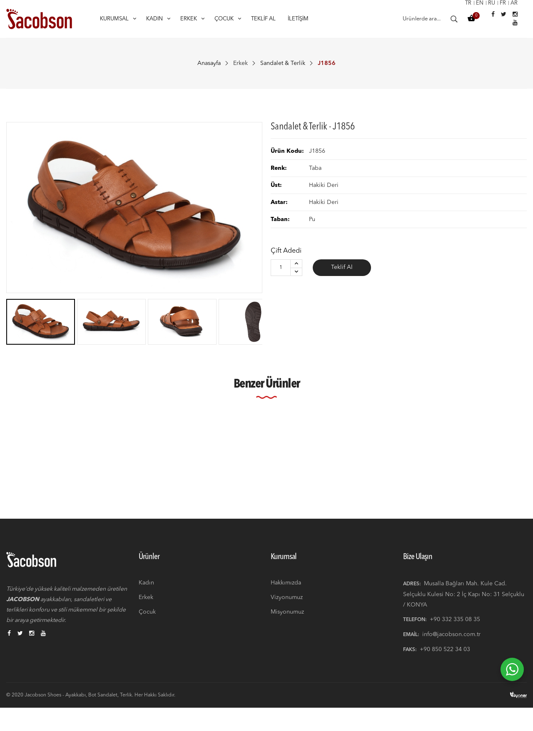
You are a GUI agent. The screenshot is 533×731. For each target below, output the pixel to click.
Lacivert (237, 482)
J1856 (25, 492)
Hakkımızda (286, 604)
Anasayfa (209, 63)
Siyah (22, 482)
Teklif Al (342, 268)
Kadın (146, 604)
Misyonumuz (287, 633)
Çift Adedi (286, 251)
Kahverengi (134, 482)
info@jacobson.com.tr (451, 656)
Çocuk (147, 633)
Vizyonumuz (287, 619)
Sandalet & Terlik (282, 63)
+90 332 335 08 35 (455, 641)
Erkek (240, 63)
